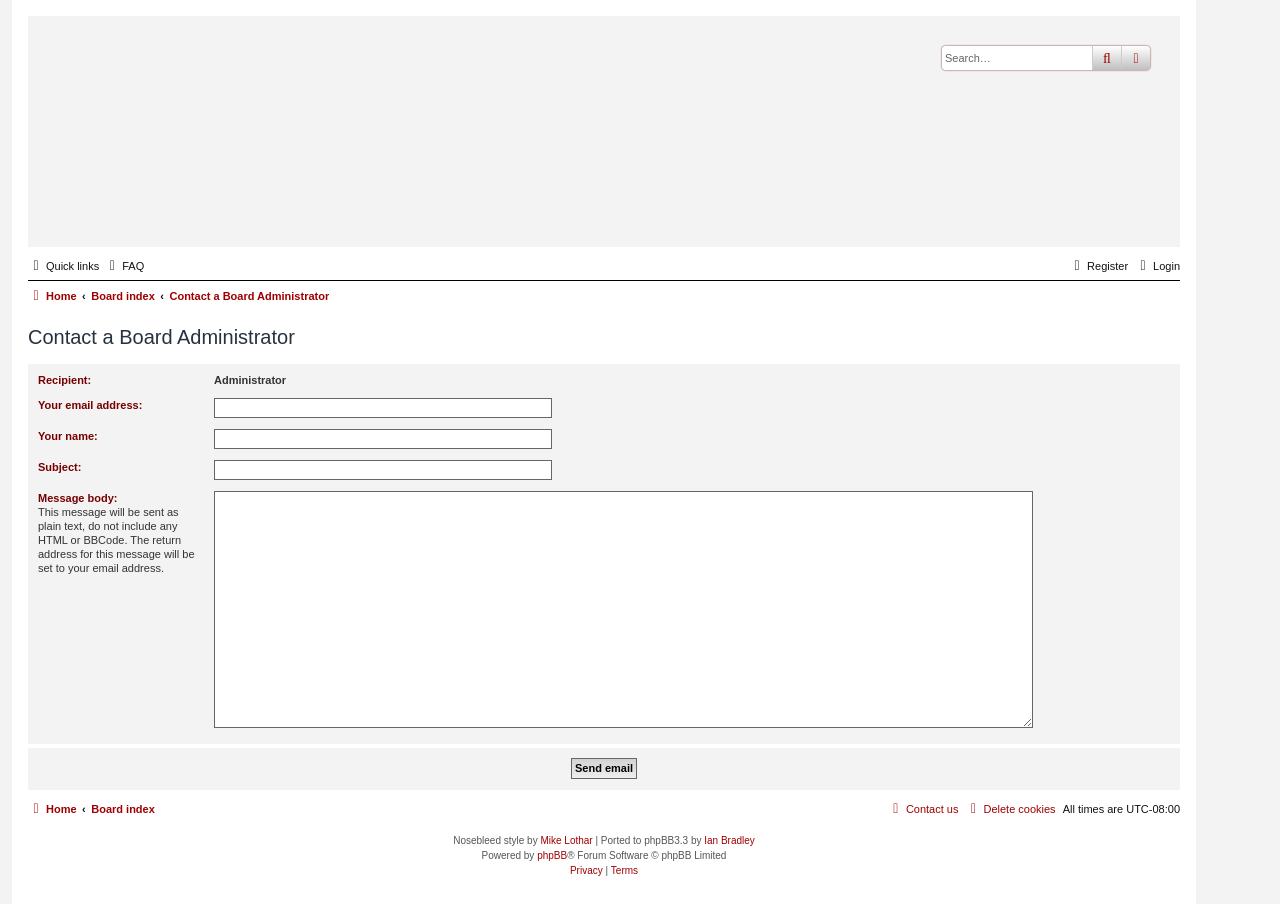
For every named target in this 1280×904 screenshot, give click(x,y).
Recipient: (64, 380)
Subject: (59, 467)
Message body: (77, 498)
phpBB (552, 855)
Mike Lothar (566, 840)
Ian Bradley (729, 840)
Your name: (68, 436)
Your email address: (90, 405)
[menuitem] (124, 266)
